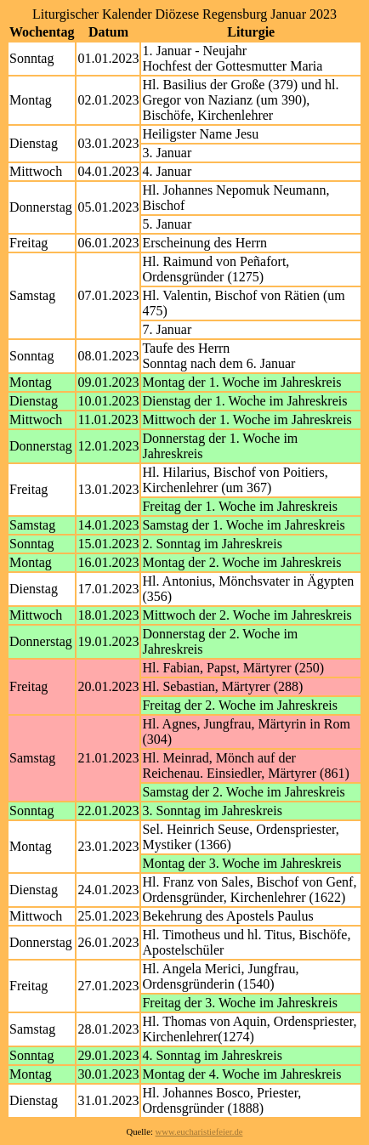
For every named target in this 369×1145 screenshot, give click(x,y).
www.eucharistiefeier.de (199, 1131)
